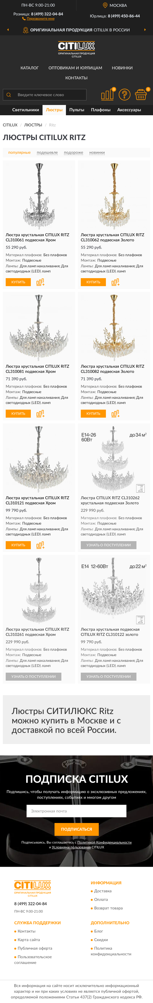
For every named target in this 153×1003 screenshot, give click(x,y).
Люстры (54, 110)
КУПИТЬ (18, 282)
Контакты (76, 78)
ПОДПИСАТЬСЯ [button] (76, 830)
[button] (38, 18)
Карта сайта (29, 940)
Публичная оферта (35, 949)
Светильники (25, 110)
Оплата (101, 900)
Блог (98, 931)
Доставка (103, 891)
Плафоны (100, 110)
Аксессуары (129, 110)
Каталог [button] (30, 68)
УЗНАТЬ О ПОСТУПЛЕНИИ (108, 545)
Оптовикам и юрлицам (75, 68)
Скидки (101, 940)
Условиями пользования (71, 847)
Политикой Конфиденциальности (104, 842)
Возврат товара (108, 909)
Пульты (76, 110)
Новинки (122, 68)
